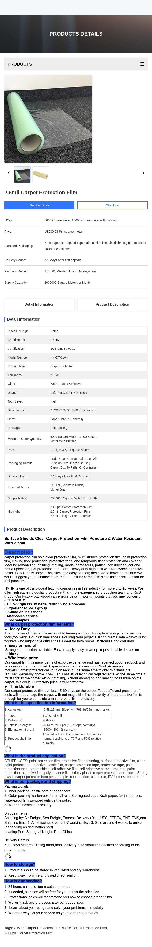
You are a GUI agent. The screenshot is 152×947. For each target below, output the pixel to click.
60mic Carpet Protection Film (84, 928)
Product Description (112, 304)
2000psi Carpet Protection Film (28, 933)
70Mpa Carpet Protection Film (37, 928)
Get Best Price (40, 205)
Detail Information (39, 304)
